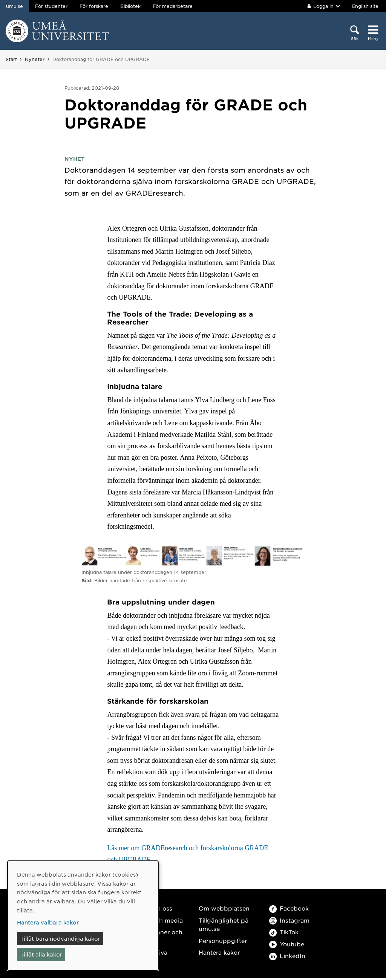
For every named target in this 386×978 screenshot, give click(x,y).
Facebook (289, 908)
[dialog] (83, 915)
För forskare (94, 6)
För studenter (51, 6)
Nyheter (34, 59)
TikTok (284, 931)
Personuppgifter (223, 940)
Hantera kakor (219, 952)
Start (11, 59)
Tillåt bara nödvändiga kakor (60, 938)
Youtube (286, 943)
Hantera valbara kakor (48, 922)
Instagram (289, 920)
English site (365, 6)
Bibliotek (130, 6)
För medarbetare (173, 6)
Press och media (158, 920)
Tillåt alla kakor (41, 954)
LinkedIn (287, 955)
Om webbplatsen (224, 908)
